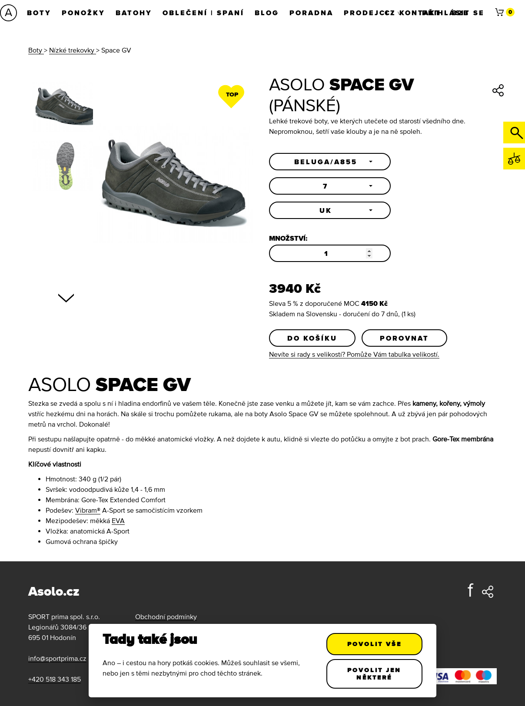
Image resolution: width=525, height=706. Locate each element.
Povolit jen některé (375, 673)
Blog (267, 13)
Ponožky (83, 13)
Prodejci (366, 13)
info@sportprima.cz (57, 658)
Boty (39, 13)
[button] (330, 161)
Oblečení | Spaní (203, 13)
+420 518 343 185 (54, 679)
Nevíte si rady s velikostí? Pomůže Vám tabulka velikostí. (354, 354)
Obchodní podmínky (166, 616)
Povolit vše (374, 643)
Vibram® (87, 510)
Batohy (134, 13)
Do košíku (312, 338)
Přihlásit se (453, 13)
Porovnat (404, 338)
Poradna (311, 13)
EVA (118, 520)
